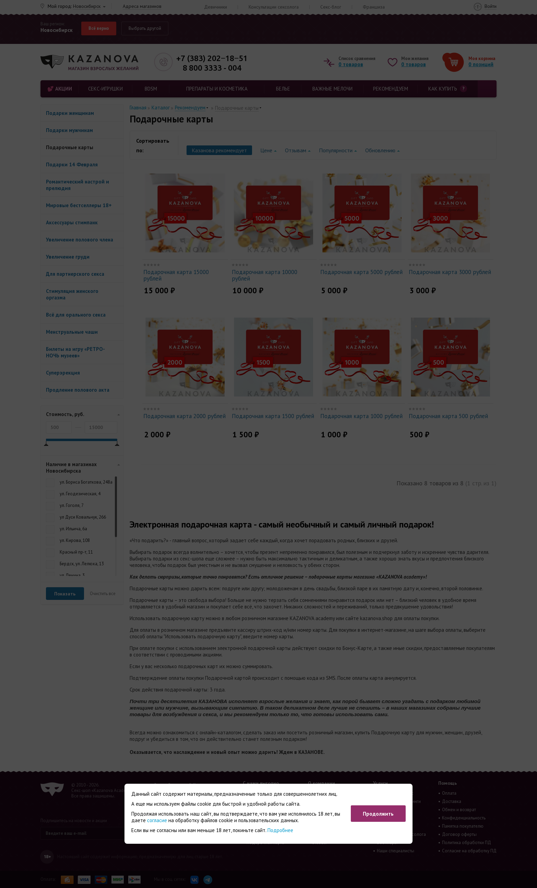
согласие (157, 820)
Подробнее (280, 830)
